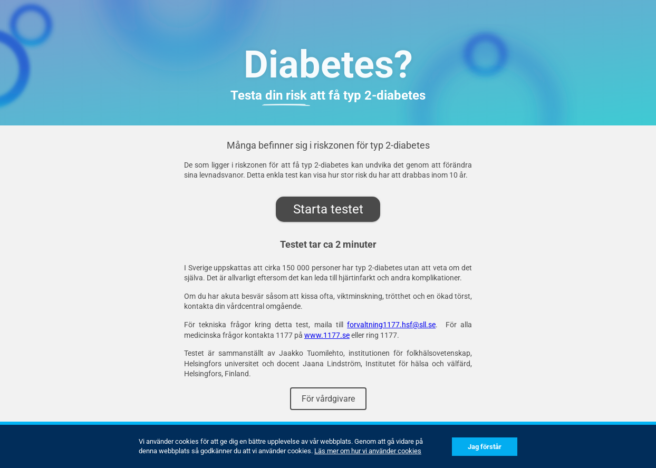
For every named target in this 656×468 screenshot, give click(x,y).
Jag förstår (484, 447)
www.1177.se (327, 335)
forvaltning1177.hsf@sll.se (391, 324)
